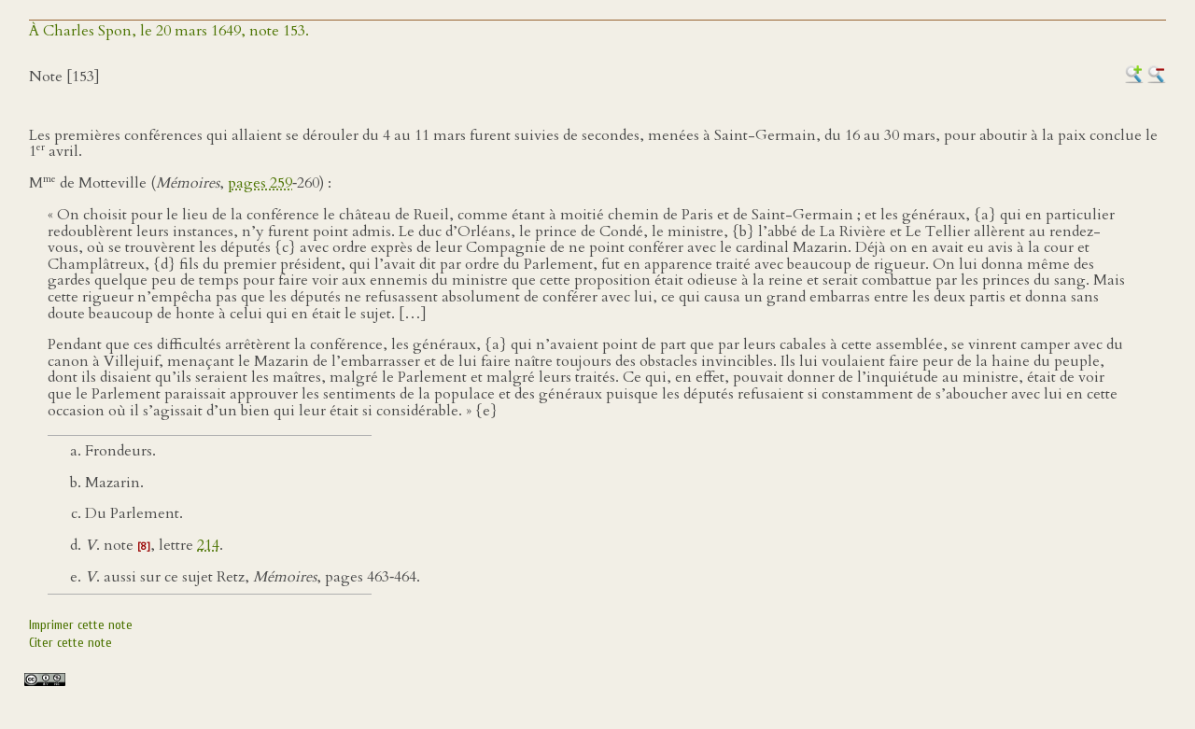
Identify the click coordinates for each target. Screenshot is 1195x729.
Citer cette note (70, 643)
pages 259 (260, 183)
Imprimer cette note (81, 625)
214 (208, 545)
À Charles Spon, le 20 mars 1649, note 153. (169, 31)
